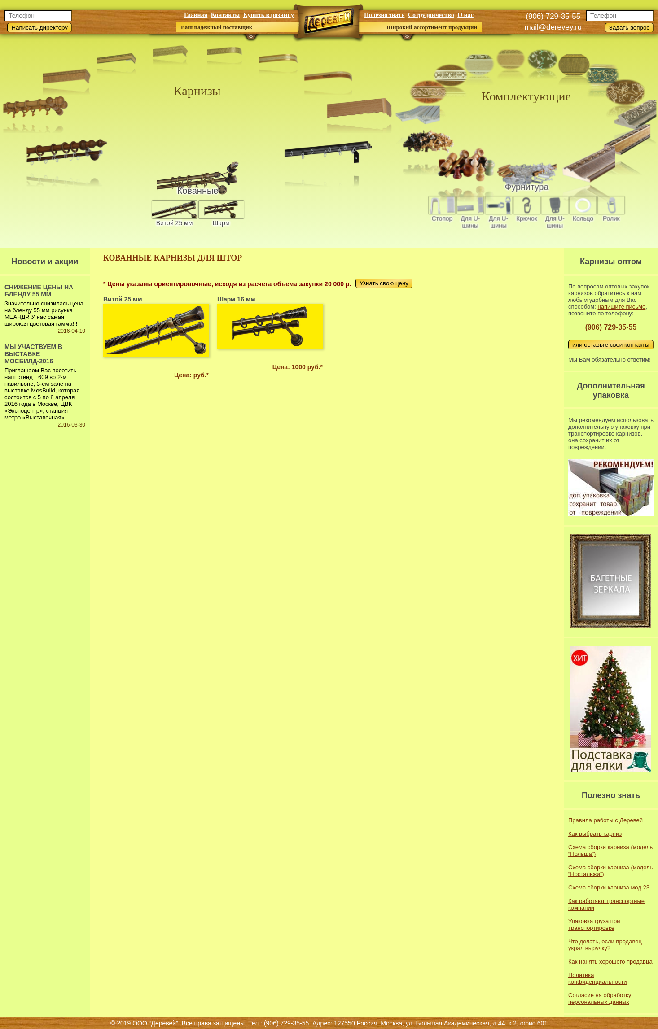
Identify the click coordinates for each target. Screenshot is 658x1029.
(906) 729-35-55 (553, 16)
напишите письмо (621, 306)
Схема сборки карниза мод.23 (608, 887)
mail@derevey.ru (553, 27)
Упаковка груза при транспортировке (594, 924)
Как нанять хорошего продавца (610, 961)
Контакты (225, 15)
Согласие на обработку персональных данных (599, 998)
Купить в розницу (268, 15)
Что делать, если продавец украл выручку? (605, 944)
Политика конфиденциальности (597, 978)
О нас (465, 15)
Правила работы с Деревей (605, 820)
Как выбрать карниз (595, 833)
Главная (195, 15)
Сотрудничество (431, 15)
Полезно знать (384, 15)
